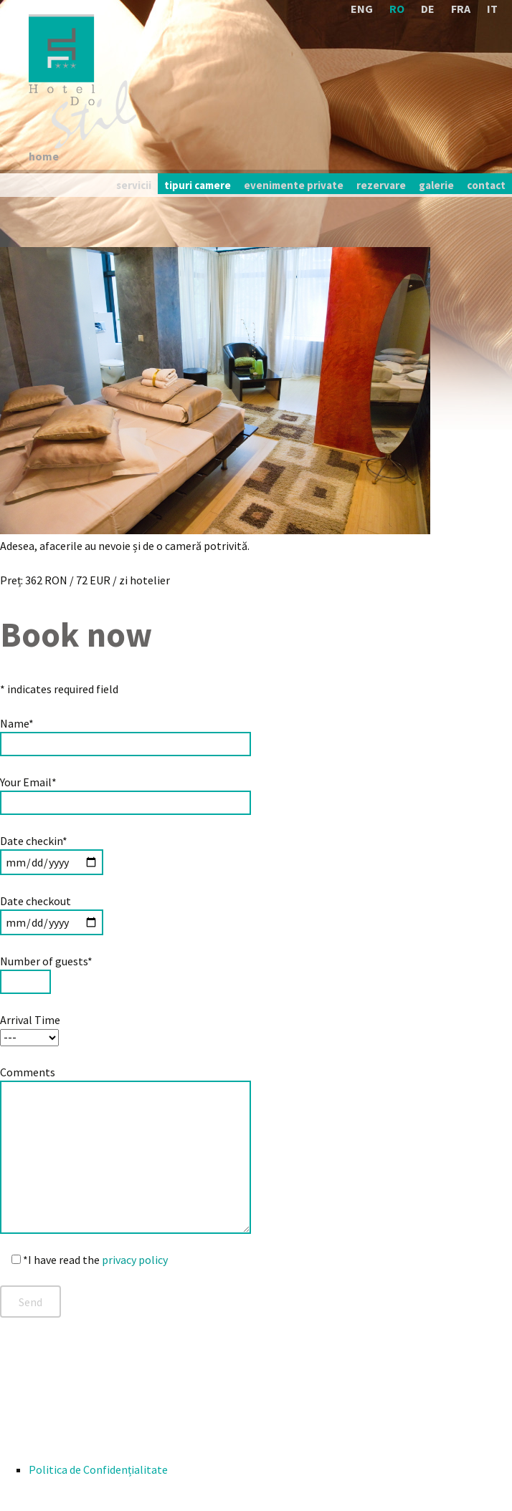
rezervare (381, 185)
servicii (133, 185)
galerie (436, 185)
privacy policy (135, 1259)
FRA (460, 8)
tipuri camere (197, 185)
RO (396, 8)
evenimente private (293, 185)
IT (492, 8)
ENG (362, 8)
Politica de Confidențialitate (98, 1469)
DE (428, 8)
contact (486, 185)
